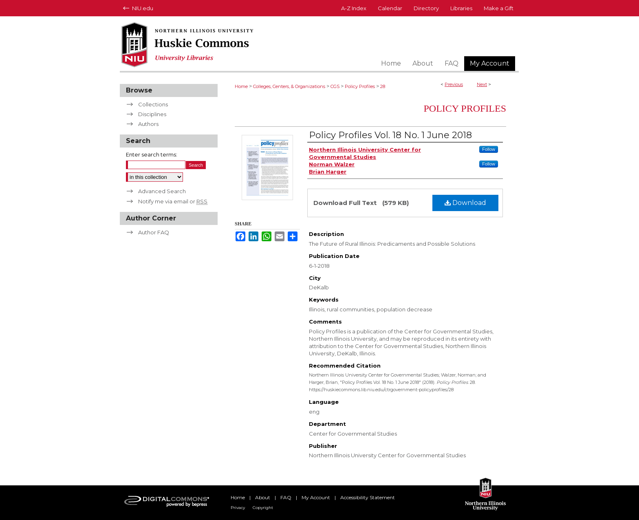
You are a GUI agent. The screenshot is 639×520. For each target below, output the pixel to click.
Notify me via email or (172, 201)
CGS (335, 86)
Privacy (238, 507)
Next (482, 84)
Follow (488, 149)
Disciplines (152, 114)
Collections (153, 104)
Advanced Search (162, 191)
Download (465, 203)
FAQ (285, 497)
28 (382, 86)
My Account (316, 497)
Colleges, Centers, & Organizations (289, 86)
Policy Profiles (360, 86)
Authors (148, 124)
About (262, 497)
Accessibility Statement (367, 497)
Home (241, 86)
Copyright (263, 507)
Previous (454, 84)
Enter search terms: (151, 154)
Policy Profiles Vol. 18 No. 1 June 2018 (390, 135)
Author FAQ (153, 232)
